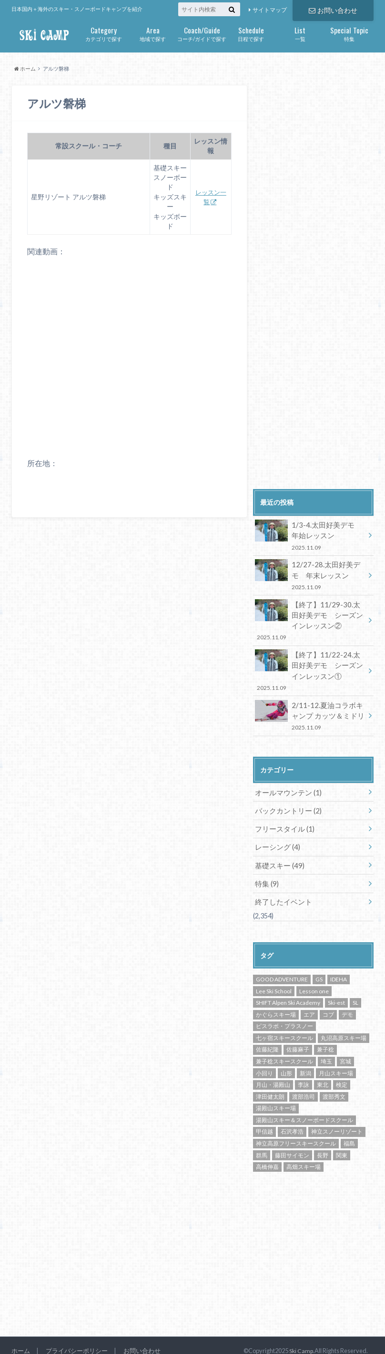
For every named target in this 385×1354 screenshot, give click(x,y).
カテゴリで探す (103, 33)
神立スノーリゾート (337, 1120)
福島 (349, 1131)
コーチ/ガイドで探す (201, 33)
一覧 (299, 33)
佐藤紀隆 (267, 1038)
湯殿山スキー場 (276, 1096)
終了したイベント (281, 890)
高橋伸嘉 (267, 1155)
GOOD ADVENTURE (282, 967)
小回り (264, 1061)
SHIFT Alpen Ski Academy (288, 991)
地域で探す (152, 33)
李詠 (303, 1073)
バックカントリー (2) (286, 802)
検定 (341, 1073)
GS (319, 967)
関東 (341, 1143)
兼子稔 (325, 1038)
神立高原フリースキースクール (296, 1131)
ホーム (20, 1339)
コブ (328, 1003)
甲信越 (264, 1120)
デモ (347, 1003)
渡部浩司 (303, 1085)
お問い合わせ (333, 10)
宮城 (345, 1049)
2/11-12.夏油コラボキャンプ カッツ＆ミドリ (310, 709)
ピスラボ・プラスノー (284, 1014)
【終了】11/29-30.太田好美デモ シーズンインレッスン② (310, 617)
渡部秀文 (334, 1085)
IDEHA (338, 967)
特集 (349, 33)
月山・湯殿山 (273, 1073)
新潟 (305, 1061)
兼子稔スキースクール (284, 1049)
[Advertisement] (319, 406)
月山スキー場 (336, 1061)
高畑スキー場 (303, 1155)
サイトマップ (270, 9)
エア (309, 1003)
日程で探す (250, 33)
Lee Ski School (274, 979)
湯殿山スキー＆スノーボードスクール (304, 1108)
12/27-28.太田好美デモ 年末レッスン (311, 573)
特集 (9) (266, 873)
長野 (322, 1143)
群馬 (261, 1143)
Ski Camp (300, 1339)
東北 (322, 1073)
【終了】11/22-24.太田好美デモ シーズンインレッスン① (310, 666)
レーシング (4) (276, 837)
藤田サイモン (292, 1143)
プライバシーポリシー (77, 1339)
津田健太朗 (270, 1085)
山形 (286, 1061)
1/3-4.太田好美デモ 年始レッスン (310, 535)
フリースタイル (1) (283, 820)
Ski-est (336, 991)
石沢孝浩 (292, 1120)
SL (355, 991)
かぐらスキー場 (276, 1003)
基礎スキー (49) (278, 855)
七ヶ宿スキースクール (284, 1026)
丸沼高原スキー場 (343, 1026)
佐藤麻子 (297, 1038)
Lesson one (314, 979)
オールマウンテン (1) (286, 785)
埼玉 (326, 1049)
